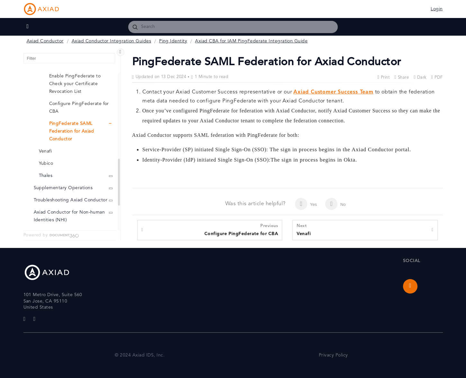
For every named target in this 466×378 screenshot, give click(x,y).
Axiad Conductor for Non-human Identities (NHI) (69, 216)
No (335, 204)
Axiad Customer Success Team (333, 92)
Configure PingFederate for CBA (241, 229)
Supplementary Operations (63, 188)
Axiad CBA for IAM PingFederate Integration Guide (251, 41)
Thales (46, 175)
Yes (306, 204)
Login (437, 9)
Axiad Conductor (45, 41)
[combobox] (233, 27)
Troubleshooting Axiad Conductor (71, 200)
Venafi (304, 229)
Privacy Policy (333, 355)
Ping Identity (173, 41)
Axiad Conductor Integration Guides (111, 41)
